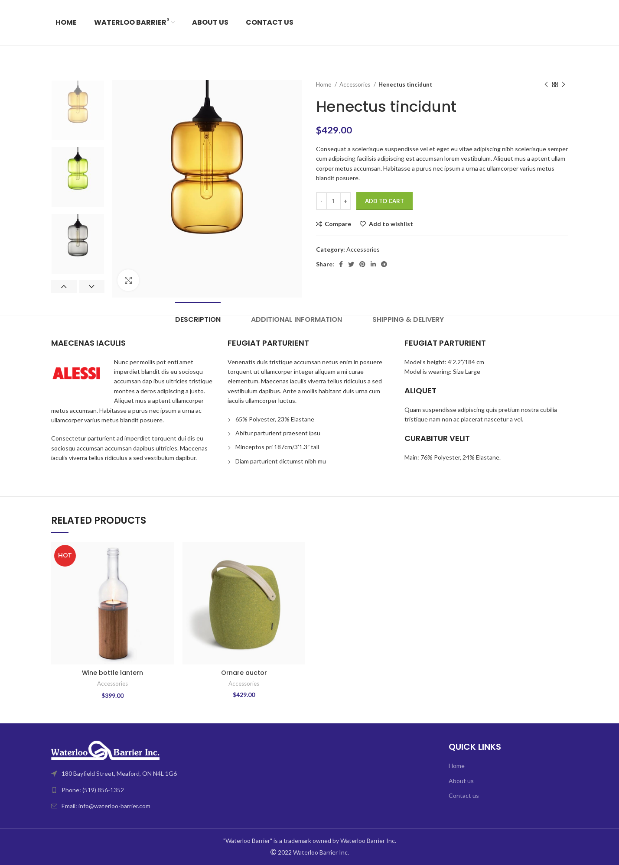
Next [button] (91, 286)
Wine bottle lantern (112, 672)
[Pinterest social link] (362, 264)
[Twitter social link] (351, 264)
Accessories (355, 84)
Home (324, 84)
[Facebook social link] (340, 264)
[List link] (177, 790)
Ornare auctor (244, 672)
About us (461, 780)
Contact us (464, 795)
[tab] (197, 319)
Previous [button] (64, 286)
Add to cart (384, 201)
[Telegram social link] (384, 264)
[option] (77, 110)
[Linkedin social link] (373, 264)
